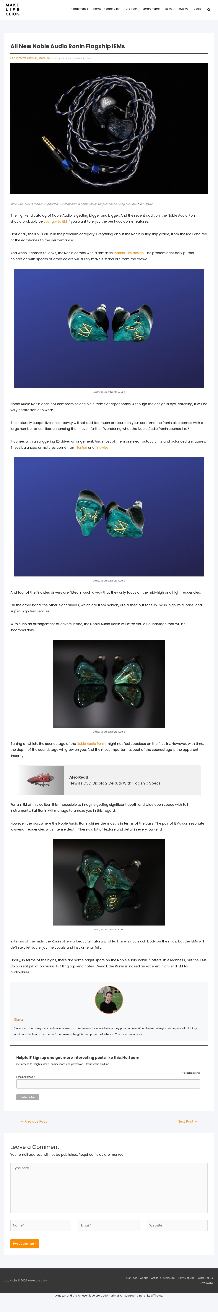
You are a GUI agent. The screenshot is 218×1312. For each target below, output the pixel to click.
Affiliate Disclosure (161, 1287)
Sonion (82, 452)
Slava (18, 1024)
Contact (127, 1287)
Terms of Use (186, 1287)
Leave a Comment (72, 63)
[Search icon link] (209, 12)
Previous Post (35, 1126)
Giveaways (207, 1292)
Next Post (186, 1126)
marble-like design (129, 257)
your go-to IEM (56, 226)
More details (146, 208)
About (141, 1287)
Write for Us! (206, 1287)
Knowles (103, 452)
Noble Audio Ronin (92, 748)
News (90, 63)
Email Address (25, 1081)
